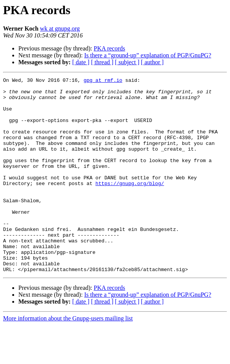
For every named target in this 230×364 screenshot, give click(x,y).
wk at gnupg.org (60, 28)
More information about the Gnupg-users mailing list (68, 357)
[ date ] (80, 62)
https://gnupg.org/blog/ (130, 205)
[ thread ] (102, 62)
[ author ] (152, 62)
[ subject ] (127, 62)
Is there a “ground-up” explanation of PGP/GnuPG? (147, 55)
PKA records (109, 48)
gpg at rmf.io (103, 81)
